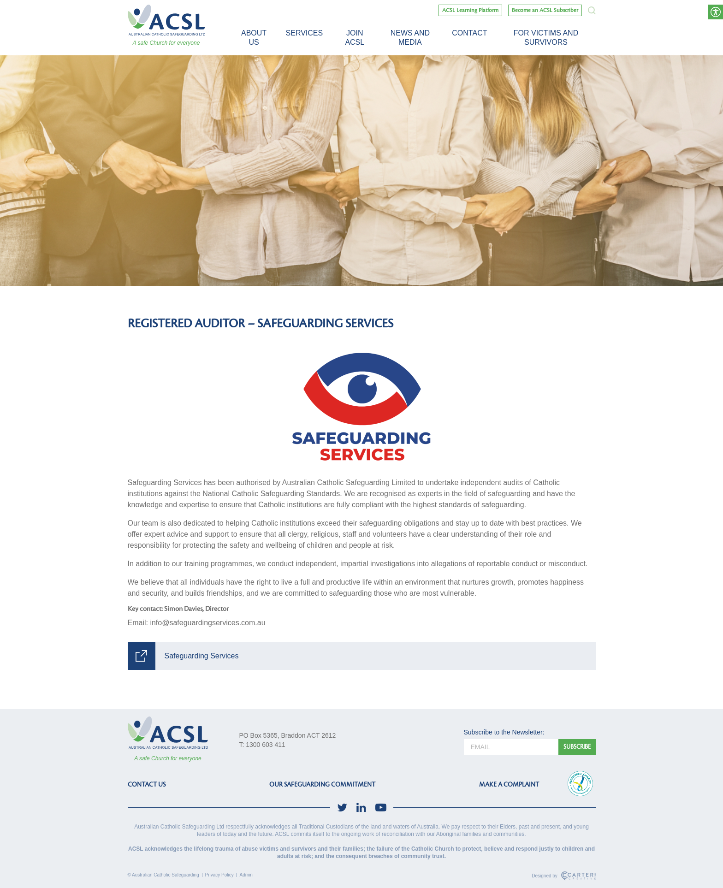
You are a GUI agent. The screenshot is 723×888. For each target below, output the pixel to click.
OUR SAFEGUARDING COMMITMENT (322, 784)
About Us (254, 37)
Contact (469, 33)
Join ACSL (354, 37)
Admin (246, 874)
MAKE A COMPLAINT (509, 784)
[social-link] (342, 807)
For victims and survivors (546, 37)
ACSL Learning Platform (470, 10)
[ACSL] (166, 20)
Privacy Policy (219, 874)
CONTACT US (147, 784)
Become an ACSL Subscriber (545, 10)
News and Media (410, 37)
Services (304, 33)
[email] (511, 747)
